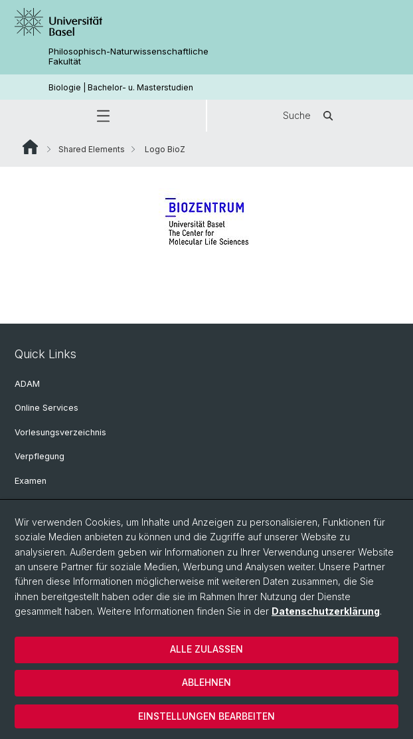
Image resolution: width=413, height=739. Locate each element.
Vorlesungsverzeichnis (60, 432)
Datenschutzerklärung (326, 611)
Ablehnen (206, 682)
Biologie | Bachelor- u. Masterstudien (120, 87)
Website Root (30, 147)
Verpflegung (39, 456)
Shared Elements (91, 149)
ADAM (27, 384)
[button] (103, 116)
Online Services (46, 408)
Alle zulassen (206, 649)
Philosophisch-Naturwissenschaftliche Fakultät (128, 56)
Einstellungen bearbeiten (206, 716)
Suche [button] (310, 116)
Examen (30, 481)
